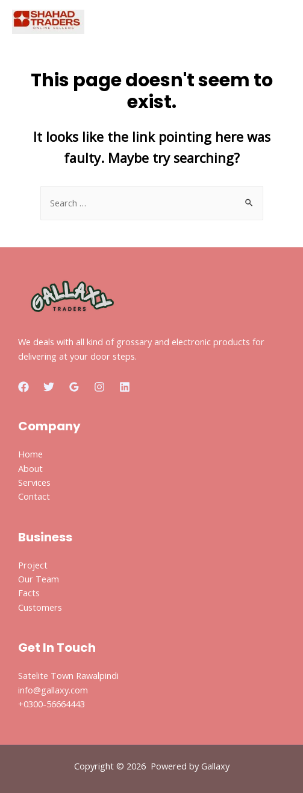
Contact (34, 496)
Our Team (38, 579)
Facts (29, 593)
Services (34, 482)
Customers (40, 607)
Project (33, 565)
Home (30, 454)
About (30, 468)
